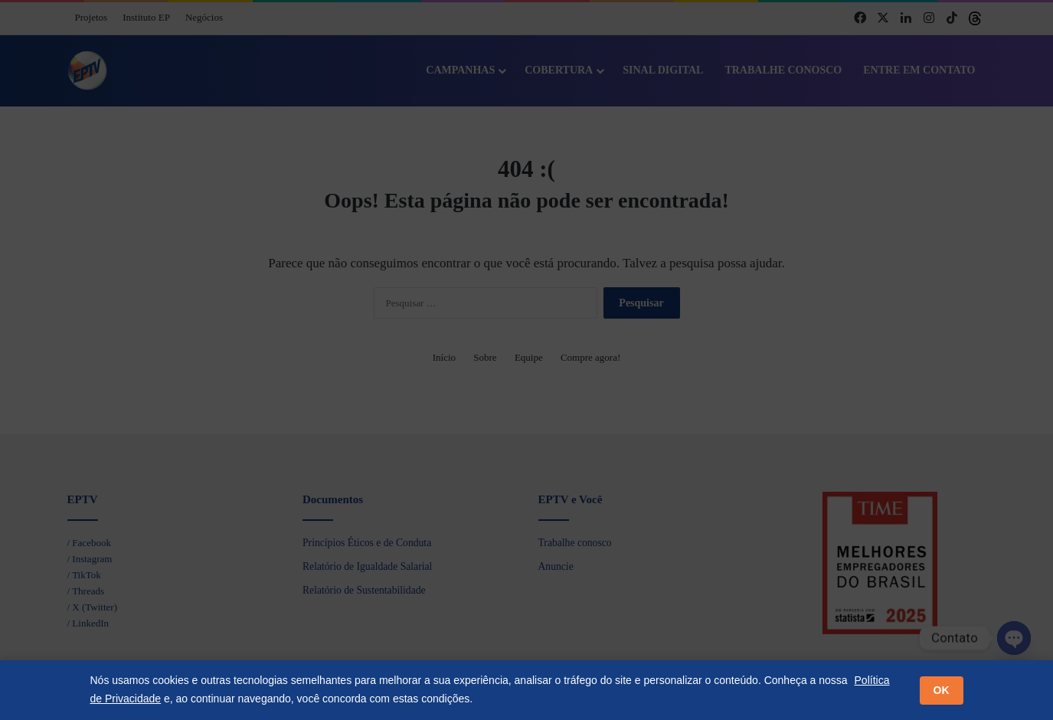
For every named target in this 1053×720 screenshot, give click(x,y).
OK (942, 690)
